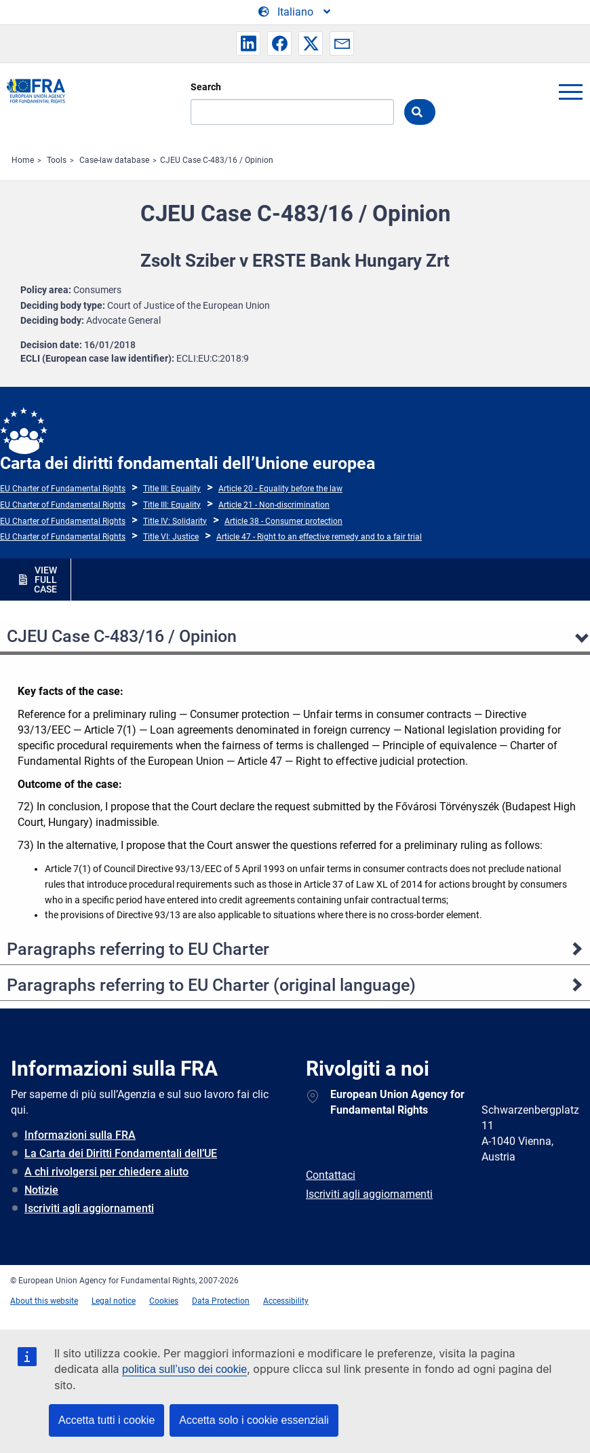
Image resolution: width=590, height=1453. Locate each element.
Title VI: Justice (171, 537)
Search (206, 86)
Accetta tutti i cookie (106, 1420)
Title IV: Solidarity (175, 521)
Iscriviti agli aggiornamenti (89, 1208)
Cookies (163, 1301)
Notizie (41, 1190)
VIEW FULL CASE (45, 580)
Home (23, 160)
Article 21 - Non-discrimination (274, 505)
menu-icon (570, 91)
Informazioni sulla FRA (80, 1135)
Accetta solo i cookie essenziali (254, 1420)
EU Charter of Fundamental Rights (62, 488)
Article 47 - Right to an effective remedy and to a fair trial (319, 537)
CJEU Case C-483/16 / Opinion (216, 160)
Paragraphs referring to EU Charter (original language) (211, 985)
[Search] (292, 112)
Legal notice (114, 1301)
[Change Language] (295, 12)
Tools (56, 160)
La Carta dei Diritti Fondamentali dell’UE (120, 1153)
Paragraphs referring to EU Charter (138, 949)
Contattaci (330, 1175)
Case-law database (114, 160)
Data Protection (221, 1301)
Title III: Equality (172, 488)
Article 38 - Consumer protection (283, 521)
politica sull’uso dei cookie (184, 1369)
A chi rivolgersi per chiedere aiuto (106, 1171)
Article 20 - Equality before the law (280, 488)
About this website (44, 1301)
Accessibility (286, 1301)
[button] (248, 43)
